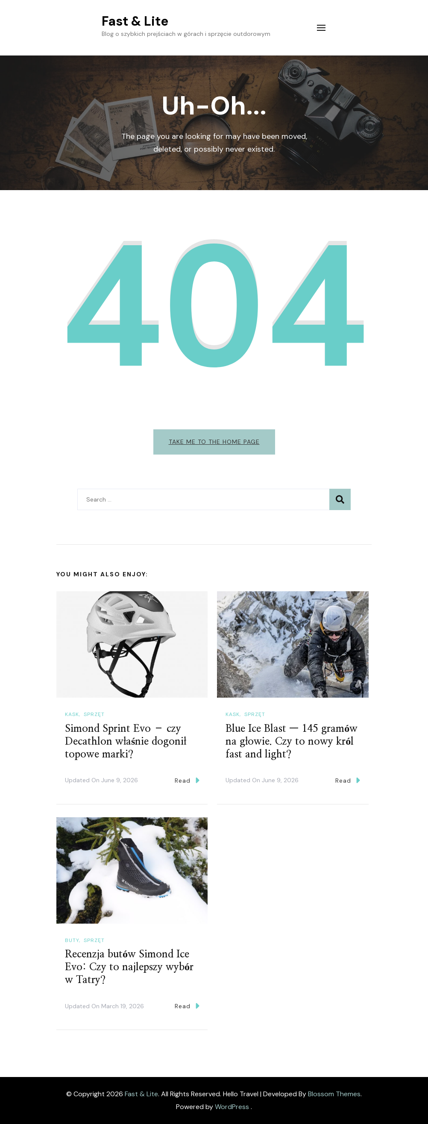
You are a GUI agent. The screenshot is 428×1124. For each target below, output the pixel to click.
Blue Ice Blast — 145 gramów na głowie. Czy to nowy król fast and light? (292, 742)
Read (187, 780)
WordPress (232, 1106)
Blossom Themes (334, 1093)
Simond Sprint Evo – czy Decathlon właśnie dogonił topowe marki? (125, 742)
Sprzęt (94, 714)
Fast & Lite (135, 21)
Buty (72, 940)
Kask (72, 714)
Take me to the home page (214, 442)
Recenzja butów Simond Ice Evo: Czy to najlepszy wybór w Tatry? (129, 967)
